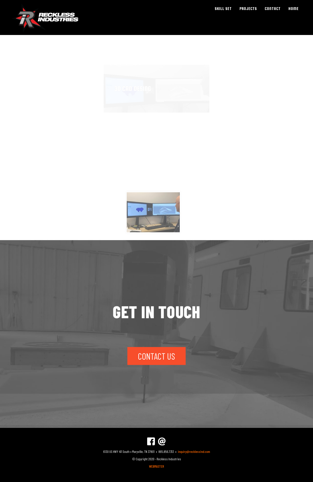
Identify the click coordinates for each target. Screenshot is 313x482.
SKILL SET (223, 8)
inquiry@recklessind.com (194, 451)
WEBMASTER (156, 466)
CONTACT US (156, 354)
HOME (293, 8)
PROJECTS (248, 8)
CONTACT (273, 8)
